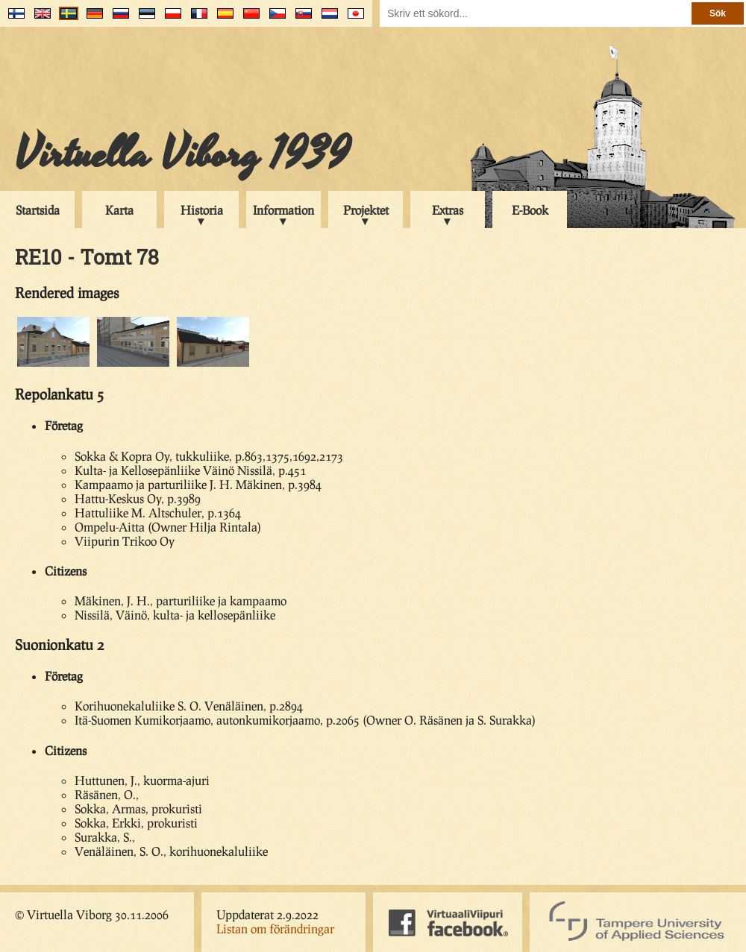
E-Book (530, 210)
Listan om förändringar (275, 928)
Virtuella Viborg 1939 (182, 154)
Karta (119, 210)
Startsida (38, 210)
